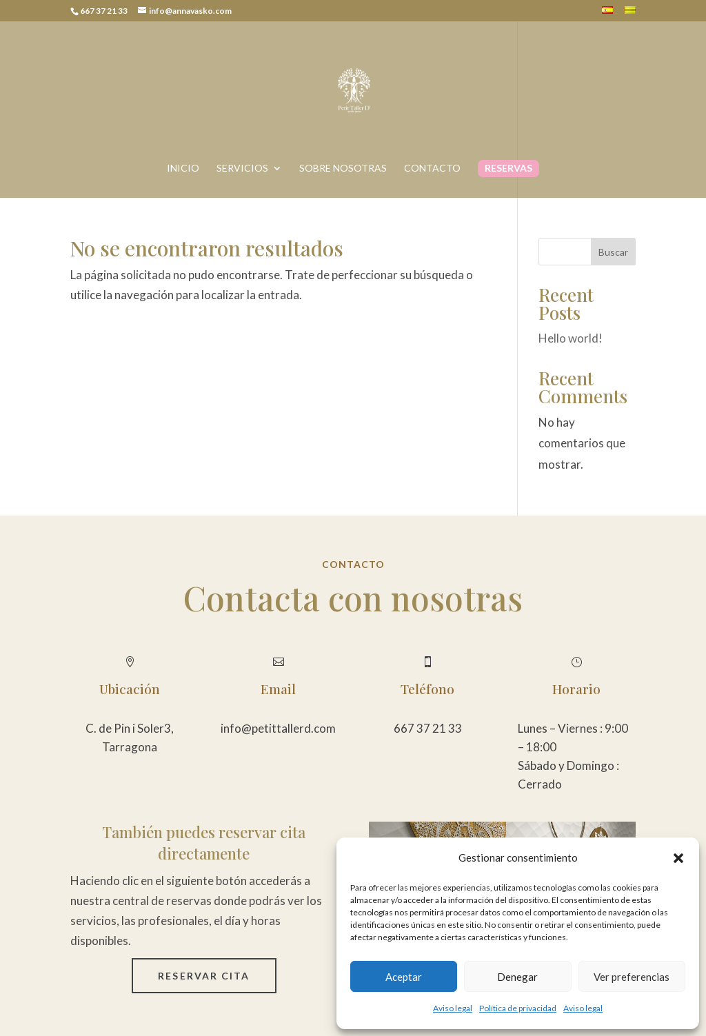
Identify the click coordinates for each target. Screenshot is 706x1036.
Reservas (508, 168)
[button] (678, 858)
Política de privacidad (517, 1008)
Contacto (432, 168)
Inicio (183, 168)
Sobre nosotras (343, 168)
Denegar (517, 977)
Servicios (242, 168)
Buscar (613, 252)
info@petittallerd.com (278, 728)
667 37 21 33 (428, 728)
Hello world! (570, 338)
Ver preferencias (631, 977)
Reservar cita (204, 976)
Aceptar (403, 977)
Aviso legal (452, 1008)
